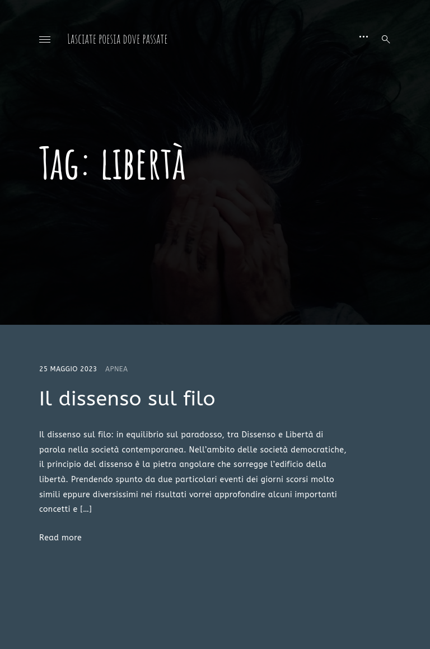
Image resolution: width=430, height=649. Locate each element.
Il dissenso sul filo (127, 398)
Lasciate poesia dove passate (117, 38)
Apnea (116, 369)
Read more (60, 538)
